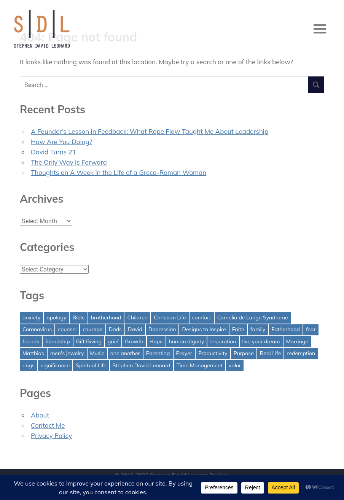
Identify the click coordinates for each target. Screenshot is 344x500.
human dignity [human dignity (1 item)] (186, 341)
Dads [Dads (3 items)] (115, 329)
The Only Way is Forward (69, 162)
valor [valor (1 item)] (235, 365)
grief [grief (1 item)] (113, 341)
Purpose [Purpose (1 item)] (244, 353)
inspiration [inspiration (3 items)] (223, 341)
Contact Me (48, 425)
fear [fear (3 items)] (311, 329)
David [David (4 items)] (135, 329)
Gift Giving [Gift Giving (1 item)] (89, 341)
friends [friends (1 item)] (30, 341)
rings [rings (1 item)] (28, 365)
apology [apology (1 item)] (56, 317)
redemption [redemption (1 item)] (301, 353)
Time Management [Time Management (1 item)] (200, 365)
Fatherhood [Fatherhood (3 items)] (286, 329)
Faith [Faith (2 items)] (238, 329)
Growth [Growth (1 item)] (134, 341)
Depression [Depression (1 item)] (162, 329)
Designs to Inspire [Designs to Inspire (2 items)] (204, 329)
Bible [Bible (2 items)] (78, 317)
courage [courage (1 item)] (92, 329)
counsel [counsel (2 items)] (67, 329)
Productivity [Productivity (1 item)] (213, 353)
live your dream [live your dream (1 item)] (261, 341)
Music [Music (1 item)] (97, 353)
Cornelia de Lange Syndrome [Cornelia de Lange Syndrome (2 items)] (252, 317)
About (40, 415)
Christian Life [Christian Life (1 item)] (170, 317)
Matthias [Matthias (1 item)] (33, 353)
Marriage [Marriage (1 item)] (297, 341)
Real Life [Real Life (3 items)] (270, 353)
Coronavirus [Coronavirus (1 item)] (37, 329)
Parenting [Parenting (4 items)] (158, 353)
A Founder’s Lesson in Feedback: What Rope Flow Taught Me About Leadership (149, 131)
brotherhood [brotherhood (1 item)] (106, 317)
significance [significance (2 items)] (55, 365)
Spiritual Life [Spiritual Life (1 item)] (91, 365)
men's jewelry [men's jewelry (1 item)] (67, 353)
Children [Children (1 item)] (137, 317)
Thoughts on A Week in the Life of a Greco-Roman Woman (118, 172)
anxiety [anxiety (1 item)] (31, 317)
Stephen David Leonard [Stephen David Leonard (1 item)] (141, 365)
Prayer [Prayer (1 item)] (184, 353)
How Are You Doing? (61, 142)
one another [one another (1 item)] (125, 353)
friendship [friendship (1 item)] (57, 341)
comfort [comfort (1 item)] (201, 317)
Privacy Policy (51, 436)
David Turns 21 (53, 152)
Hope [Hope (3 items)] (156, 341)
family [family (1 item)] (257, 329)
